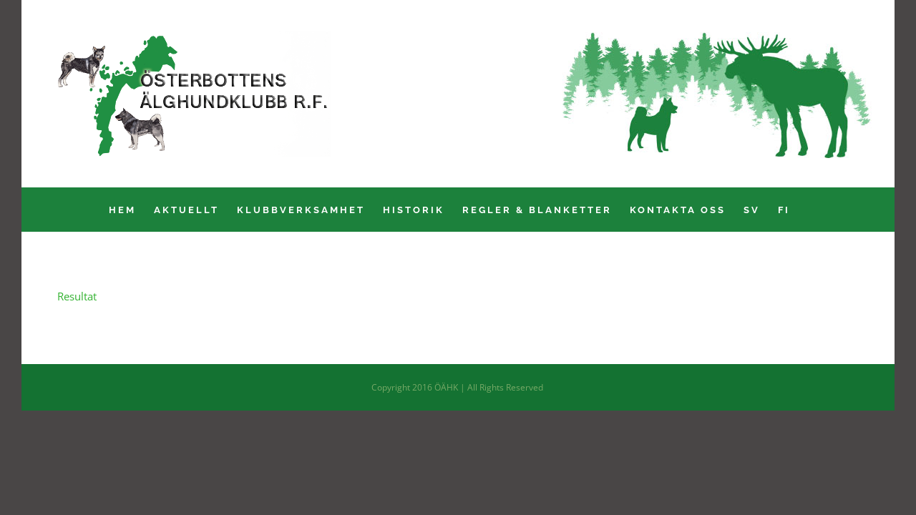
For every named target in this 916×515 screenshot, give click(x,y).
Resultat (77, 296)
